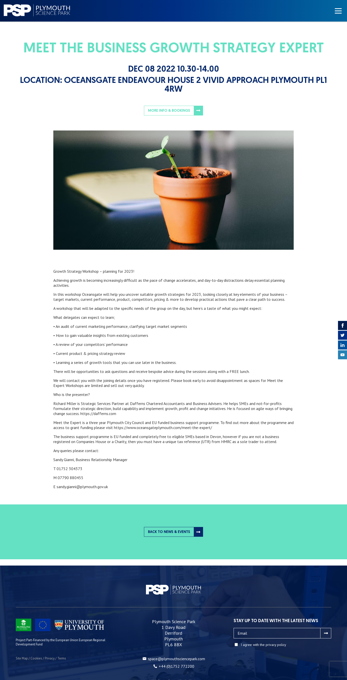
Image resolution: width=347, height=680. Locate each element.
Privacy (50, 658)
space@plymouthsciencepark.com (176, 658)
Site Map (22, 658)
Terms (61, 658)
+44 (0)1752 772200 (176, 666)
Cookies (36, 658)
